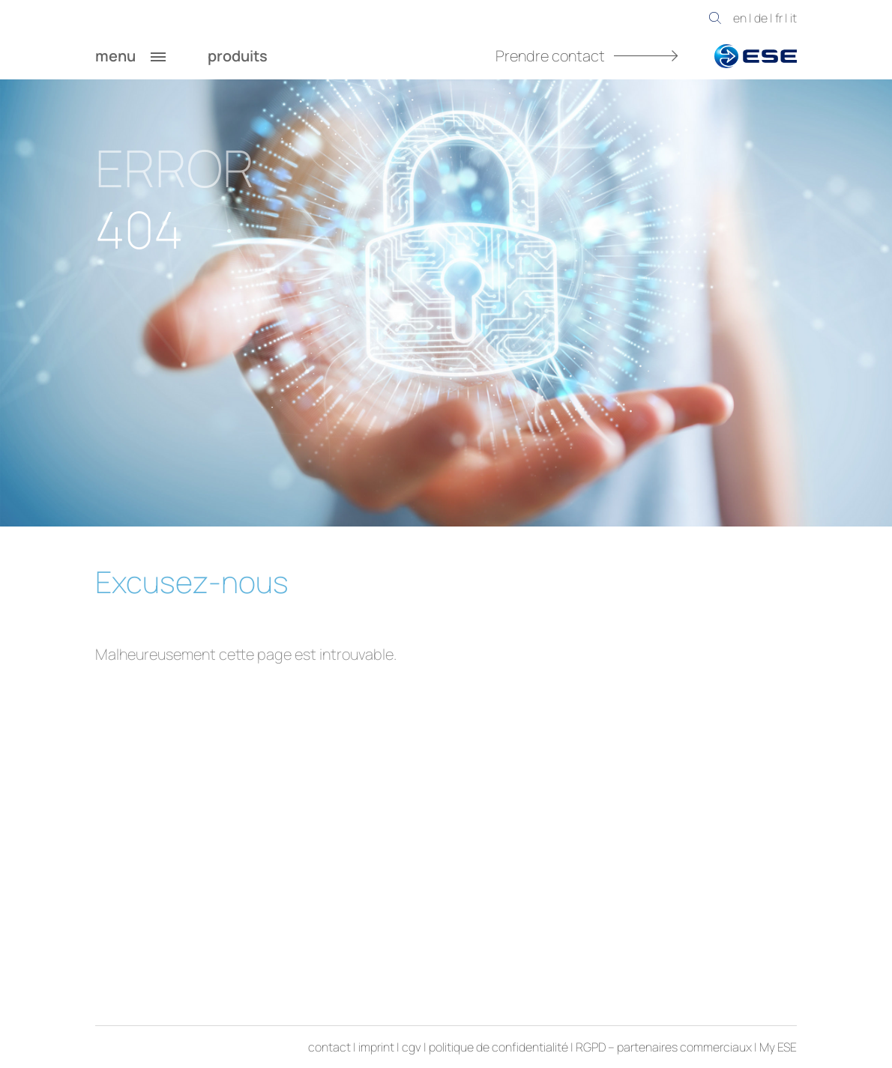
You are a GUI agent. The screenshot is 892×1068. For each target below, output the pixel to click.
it (793, 18)
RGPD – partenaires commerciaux (664, 1047)
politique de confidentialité (498, 1047)
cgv (411, 1047)
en (740, 18)
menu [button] (130, 56)
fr (779, 18)
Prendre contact (586, 56)
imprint (376, 1047)
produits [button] (253, 56)
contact (329, 1047)
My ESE (778, 1047)
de (761, 18)
